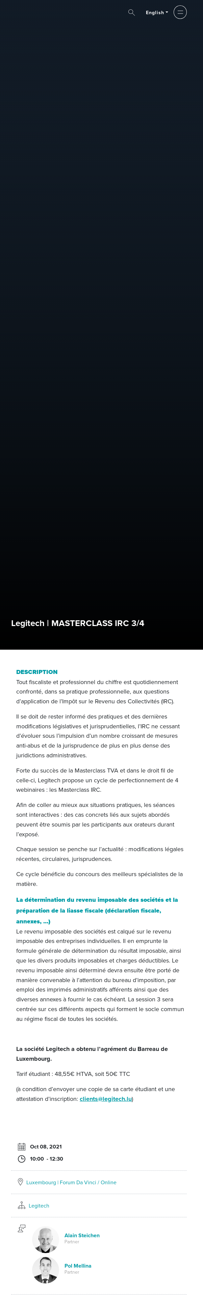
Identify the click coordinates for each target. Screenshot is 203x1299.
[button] (180, 12)
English (155, 12)
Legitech (39, 1206)
